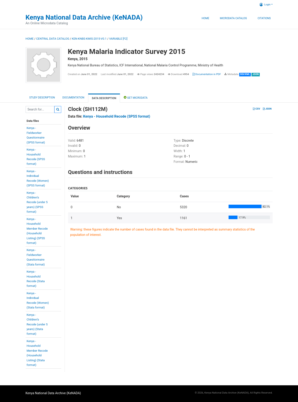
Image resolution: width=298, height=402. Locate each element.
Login (264, 4)
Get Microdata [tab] (136, 97)
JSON (267, 108)
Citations (264, 18)
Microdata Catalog (233, 18)
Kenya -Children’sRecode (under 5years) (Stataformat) (37, 324)
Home (205, 18)
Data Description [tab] (104, 98)
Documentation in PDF (207, 74)
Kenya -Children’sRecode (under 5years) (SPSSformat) (37, 202)
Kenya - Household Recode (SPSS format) (116, 116)
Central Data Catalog (52, 38)
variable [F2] (118, 38)
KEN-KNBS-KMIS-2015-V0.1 (89, 38)
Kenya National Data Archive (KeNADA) (84, 17)
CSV (256, 108)
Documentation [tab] (73, 97)
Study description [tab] (42, 97)
